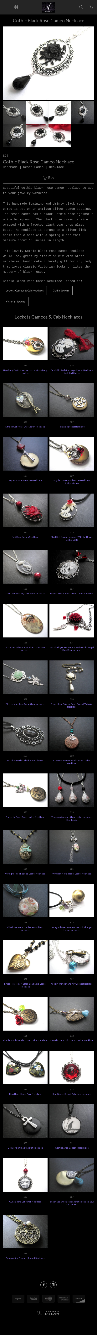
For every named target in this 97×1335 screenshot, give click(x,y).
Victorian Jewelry (15, 303)
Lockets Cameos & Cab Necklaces (25, 292)
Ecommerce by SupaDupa (52, 1314)
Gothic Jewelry (61, 292)
